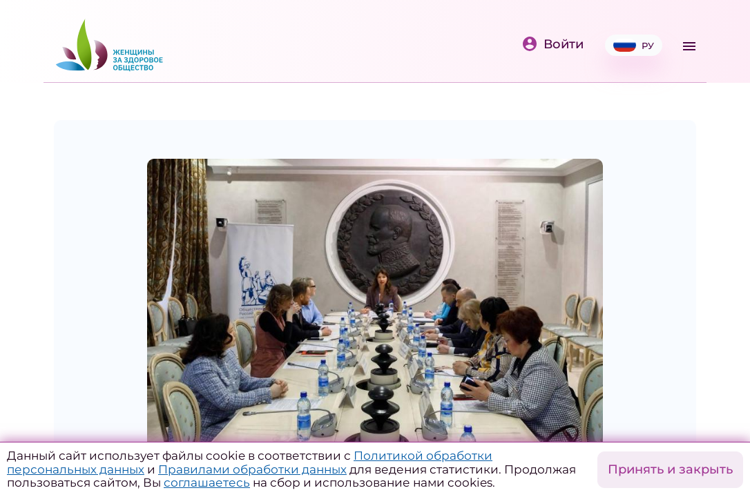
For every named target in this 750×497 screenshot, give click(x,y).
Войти (552, 44)
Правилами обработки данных (252, 469)
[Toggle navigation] (689, 46)
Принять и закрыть (670, 469)
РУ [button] (633, 45)
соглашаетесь (207, 482)
